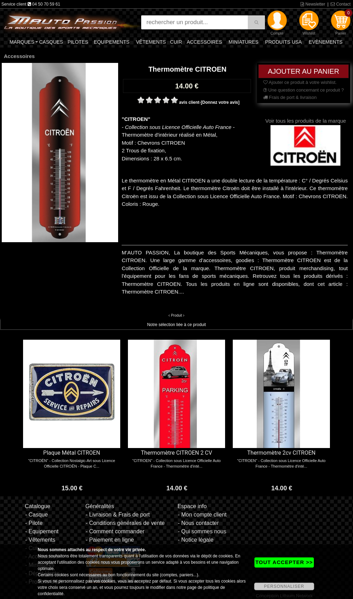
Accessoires (204, 42)
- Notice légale (196, 540)
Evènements (326, 42)
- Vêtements (40, 540)
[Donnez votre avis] (220, 102)
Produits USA (283, 42)
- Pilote (34, 523)
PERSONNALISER (284, 586)
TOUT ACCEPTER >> (284, 562)
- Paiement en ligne (110, 540)
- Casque (36, 515)
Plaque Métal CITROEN (71, 452)
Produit (176, 315)
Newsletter (313, 4)
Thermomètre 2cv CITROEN (281, 452)
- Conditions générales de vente (125, 523)
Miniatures (243, 42)
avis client (189, 102)
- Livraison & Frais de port (118, 515)
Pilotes (77, 42)
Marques (21, 42)
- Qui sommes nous (202, 531)
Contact (341, 4)
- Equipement (41, 531)
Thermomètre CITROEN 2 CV (176, 452)
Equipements (111, 42)
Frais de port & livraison (290, 97)
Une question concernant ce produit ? (303, 90)
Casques (51, 42)
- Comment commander (115, 531)
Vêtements (151, 42)
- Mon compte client (202, 515)
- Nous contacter (198, 523)
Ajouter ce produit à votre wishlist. (300, 82)
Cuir (176, 42)
